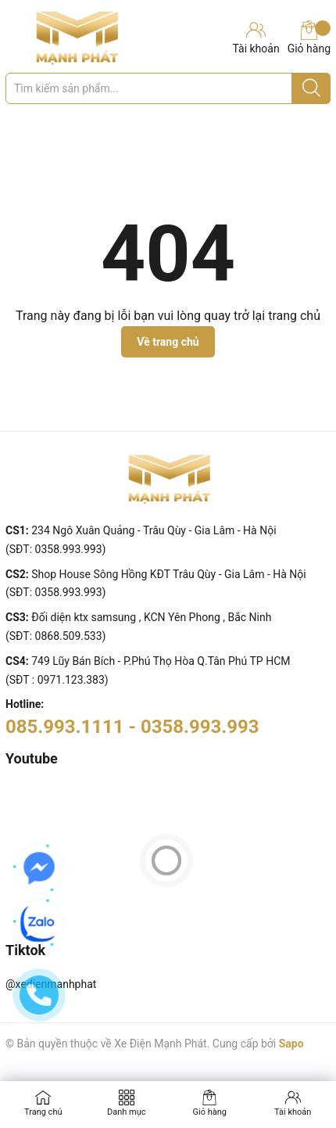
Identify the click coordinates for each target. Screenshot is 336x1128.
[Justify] (311, 88)
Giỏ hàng (309, 37)
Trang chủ (43, 1112)
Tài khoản (292, 1112)
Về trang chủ (167, 342)
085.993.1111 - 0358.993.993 (132, 727)
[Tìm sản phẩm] (168, 88)
